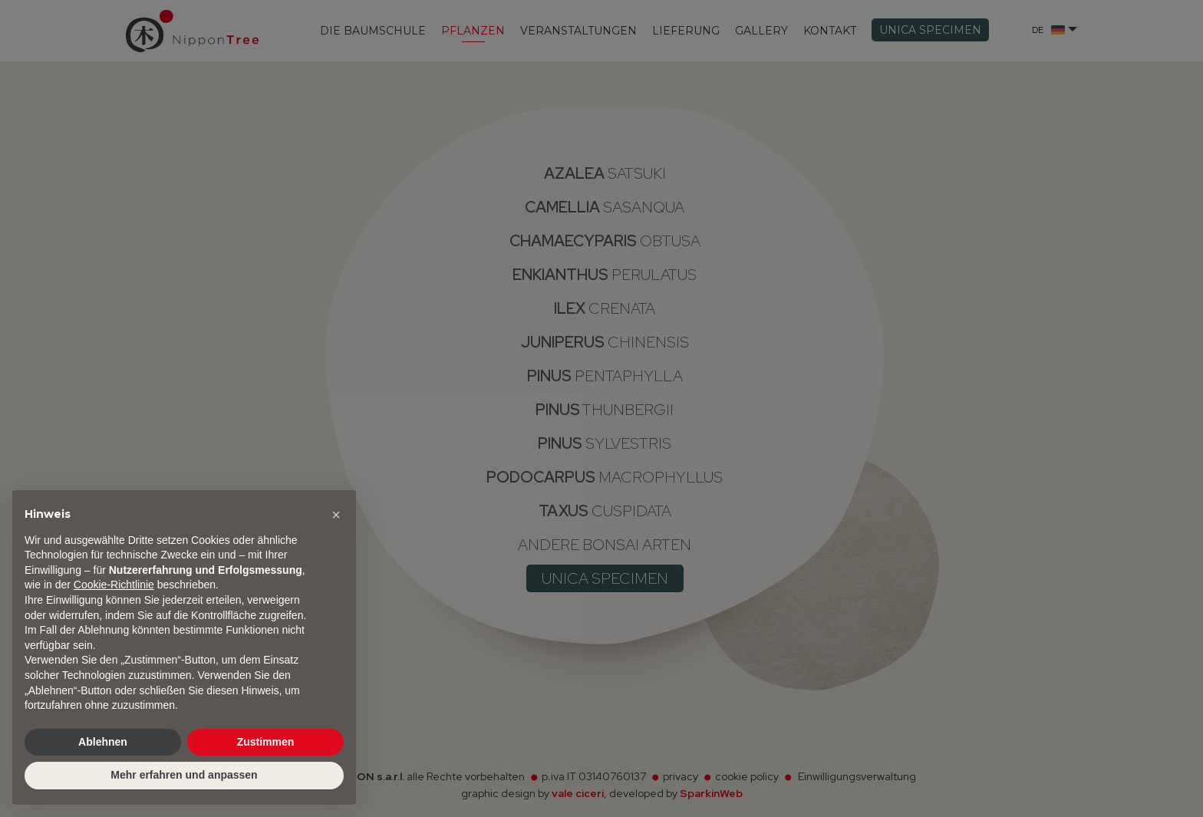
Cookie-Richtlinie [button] (114, 584)
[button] (336, 514)
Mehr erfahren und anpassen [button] (183, 775)
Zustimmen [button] (266, 742)
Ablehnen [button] (102, 742)
